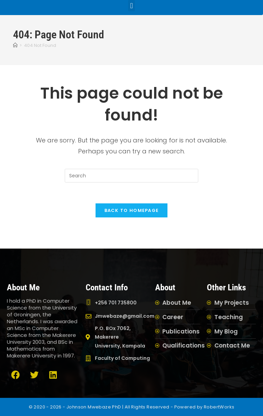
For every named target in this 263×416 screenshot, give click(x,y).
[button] (131, 5)
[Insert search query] (131, 175)
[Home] (15, 45)
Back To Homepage (131, 210)
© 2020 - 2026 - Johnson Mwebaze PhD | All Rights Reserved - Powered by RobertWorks (132, 407)
